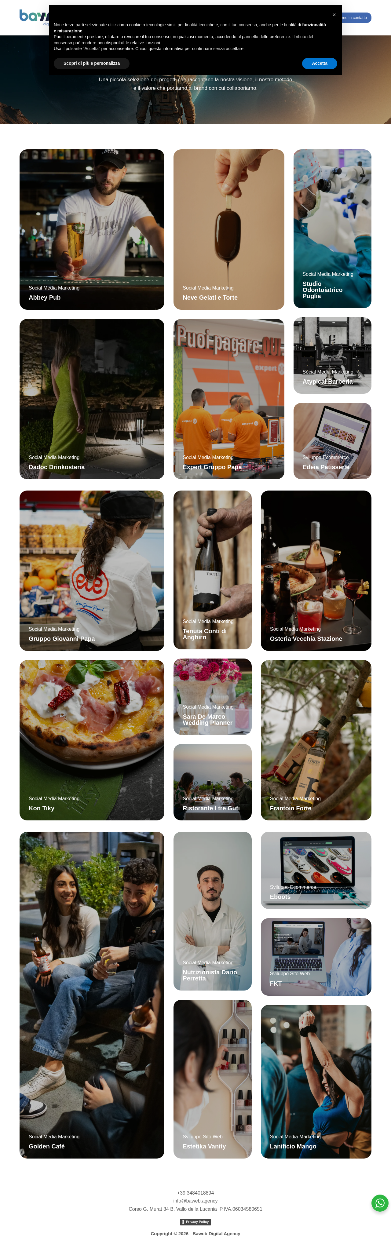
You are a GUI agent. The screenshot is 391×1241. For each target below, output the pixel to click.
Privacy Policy (197, 1222)
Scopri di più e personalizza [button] (92, 63)
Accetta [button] (319, 63)
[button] (334, 15)
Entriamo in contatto (349, 17)
